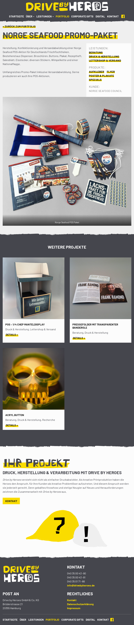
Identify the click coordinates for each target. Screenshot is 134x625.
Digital (100, 16)
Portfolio (62, 16)
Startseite (16, 16)
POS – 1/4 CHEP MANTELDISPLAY (25, 324)
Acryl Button (14, 414)
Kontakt (113, 16)
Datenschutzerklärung (80, 604)
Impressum (73, 608)
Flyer (111, 71)
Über (29, 16)
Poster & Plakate (101, 75)
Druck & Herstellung (104, 56)
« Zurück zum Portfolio (19, 26)
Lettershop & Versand (105, 60)
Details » (12, 334)
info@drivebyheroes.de (81, 585)
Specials (95, 79)
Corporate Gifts (82, 16)
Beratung (96, 52)
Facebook (123, 16)
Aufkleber (96, 71)
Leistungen (44, 16)
